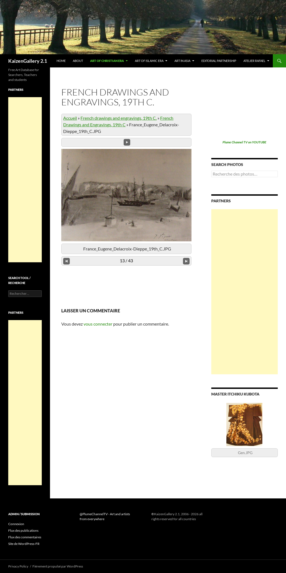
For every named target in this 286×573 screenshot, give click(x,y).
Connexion (16, 524)
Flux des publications (23, 530)
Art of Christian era (107, 60)
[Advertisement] (244, 291)
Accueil (70, 118)
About (78, 60)
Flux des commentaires (24, 537)
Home (61, 60)
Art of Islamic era (149, 60)
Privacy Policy (18, 566)
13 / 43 (126, 260)
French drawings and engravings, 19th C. (118, 118)
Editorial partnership (218, 60)
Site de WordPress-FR (24, 544)
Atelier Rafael (254, 60)
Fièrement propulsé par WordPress (57, 566)
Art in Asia (182, 60)
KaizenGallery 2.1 (27, 61)
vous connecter (98, 323)
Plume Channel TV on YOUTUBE (244, 142)
